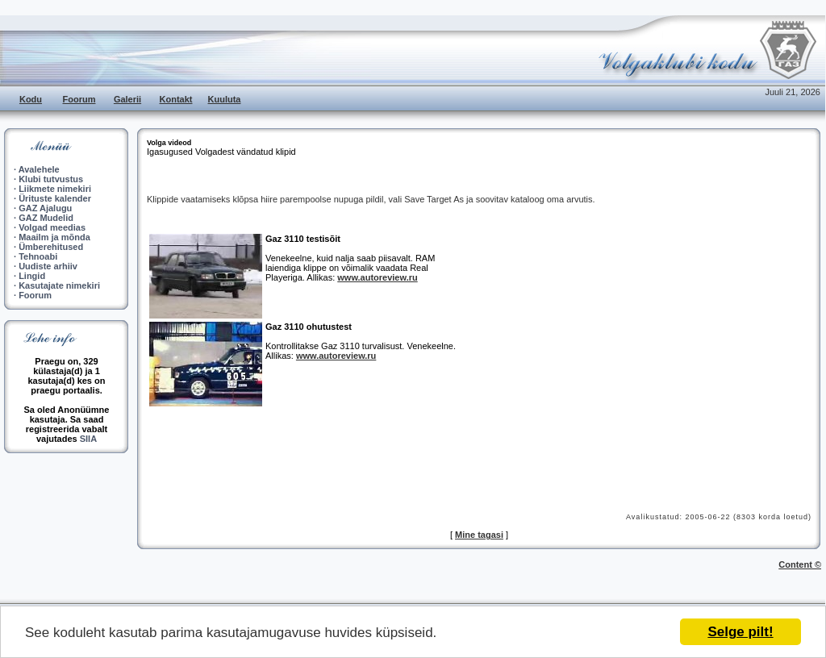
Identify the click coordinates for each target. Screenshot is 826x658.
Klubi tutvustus (51, 179)
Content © (799, 564)
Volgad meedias (52, 227)
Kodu (30, 99)
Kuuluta (224, 99)
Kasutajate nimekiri (59, 285)
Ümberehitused (51, 247)
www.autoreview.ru (377, 277)
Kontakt (176, 99)
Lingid (32, 276)
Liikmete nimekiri (55, 189)
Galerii (127, 99)
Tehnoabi (38, 256)
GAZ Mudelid (46, 218)
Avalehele (39, 169)
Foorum (79, 99)
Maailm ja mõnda (54, 237)
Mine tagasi (479, 534)
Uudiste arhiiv (48, 266)
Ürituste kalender (55, 198)
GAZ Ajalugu (45, 208)
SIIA (88, 439)
